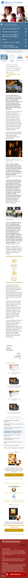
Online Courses (22, 559)
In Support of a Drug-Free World (13, 570)
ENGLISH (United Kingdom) (18, 550)
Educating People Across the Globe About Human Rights (13, 424)
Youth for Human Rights (12, 571)
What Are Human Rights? (10, 32)
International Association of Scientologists (12, 568)
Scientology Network (16, 564)
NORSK (18, 552)
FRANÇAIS (8, 551)
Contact (10, 560)
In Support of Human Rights (10, 42)
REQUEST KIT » (14, 530)
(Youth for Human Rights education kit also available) (14, 534)
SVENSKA (23, 552)
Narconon (17, 569)
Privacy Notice (4, 576)
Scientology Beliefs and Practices (15, 558)
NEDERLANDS (5, 552)
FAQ (15, 559)
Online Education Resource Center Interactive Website (12, 439)
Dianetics (10, 564)
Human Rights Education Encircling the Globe (13, 442)
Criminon (12, 569)
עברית (12, 551)
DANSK (3, 551)
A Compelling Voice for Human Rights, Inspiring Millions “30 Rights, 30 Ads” (12, 432)
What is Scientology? (10, 565)
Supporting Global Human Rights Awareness (11, 421)
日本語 (15, 551)
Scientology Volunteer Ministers (11, 567)
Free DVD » (14, 475)
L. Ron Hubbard (5, 558)
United (4, 39)
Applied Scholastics (20, 57)
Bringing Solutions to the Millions (11, 445)
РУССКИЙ (19, 551)
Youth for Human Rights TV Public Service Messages (10, 36)
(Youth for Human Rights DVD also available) (14, 479)
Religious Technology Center (12, 566)
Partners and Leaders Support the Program (14, 447)
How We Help (4, 61)
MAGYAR (15, 552)
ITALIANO (4, 554)
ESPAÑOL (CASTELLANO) (15, 553)
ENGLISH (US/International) (7, 550)
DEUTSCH (11, 552)
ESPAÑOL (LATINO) (6, 553)
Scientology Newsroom (18, 565)
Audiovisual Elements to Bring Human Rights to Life (13, 435)
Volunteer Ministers (9, 559)
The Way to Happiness (12, 58)
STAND (22, 568)
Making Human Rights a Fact (11, 29)
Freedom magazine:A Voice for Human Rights (10, 46)
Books (18, 559)
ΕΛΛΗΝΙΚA (23, 553)
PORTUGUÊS (9, 554)
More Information (5, 560)
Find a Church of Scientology (18, 560)
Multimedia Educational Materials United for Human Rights (13, 428)
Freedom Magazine (16, 568)
